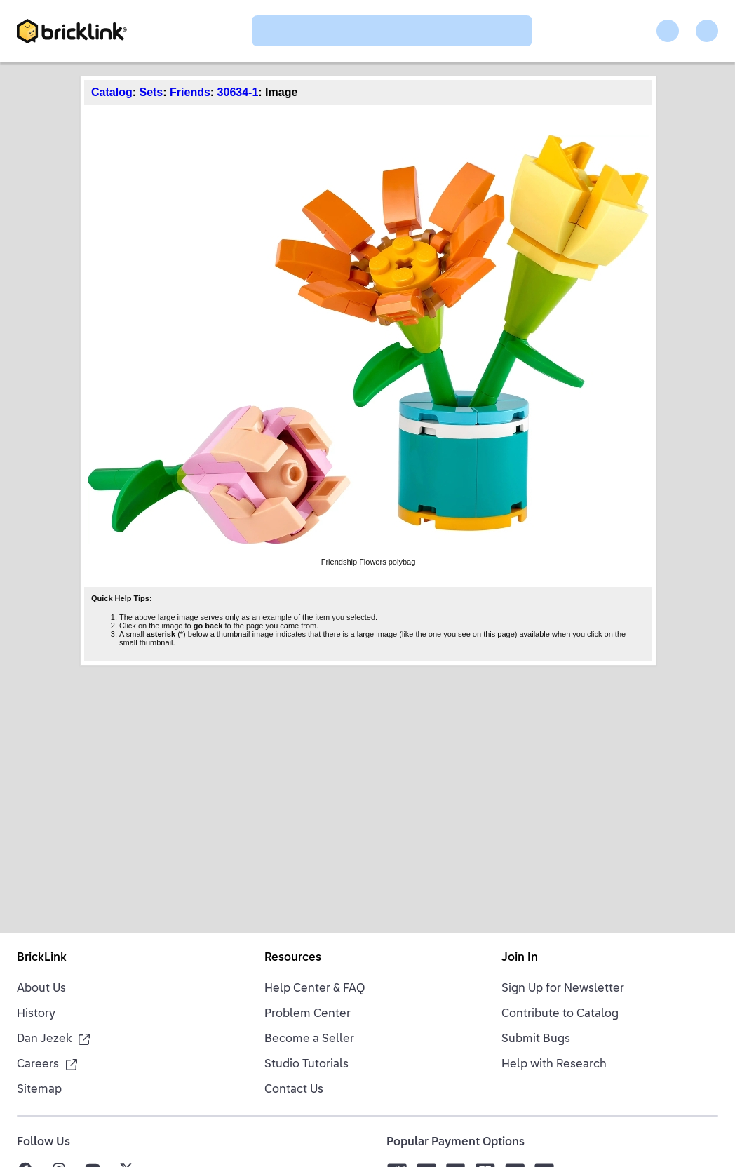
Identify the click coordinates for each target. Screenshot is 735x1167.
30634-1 (238, 92)
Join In (519, 958)
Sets (151, 92)
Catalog (112, 92)
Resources (292, 958)
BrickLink (42, 958)
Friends (190, 92)
